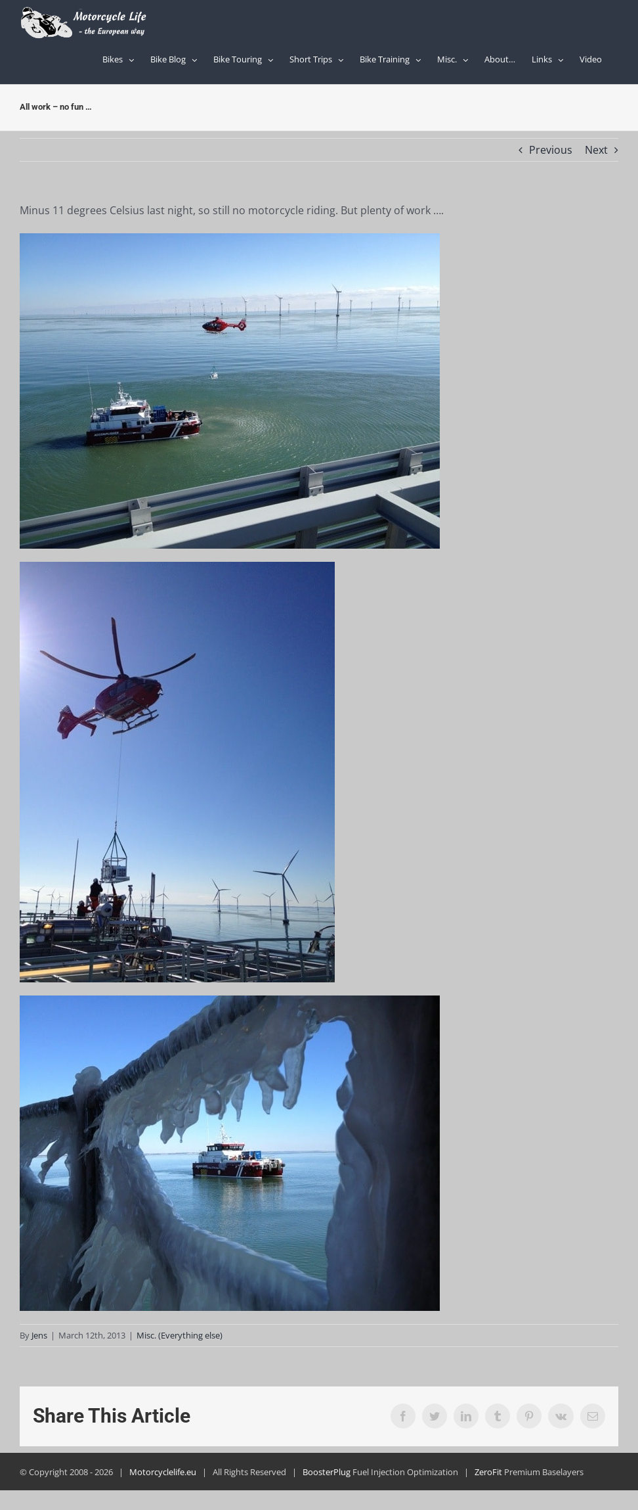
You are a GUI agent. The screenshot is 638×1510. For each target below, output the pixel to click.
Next (596, 150)
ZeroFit (488, 1472)
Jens (39, 1335)
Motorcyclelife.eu (162, 1472)
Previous (550, 150)
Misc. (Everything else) (180, 1335)
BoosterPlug (327, 1472)
